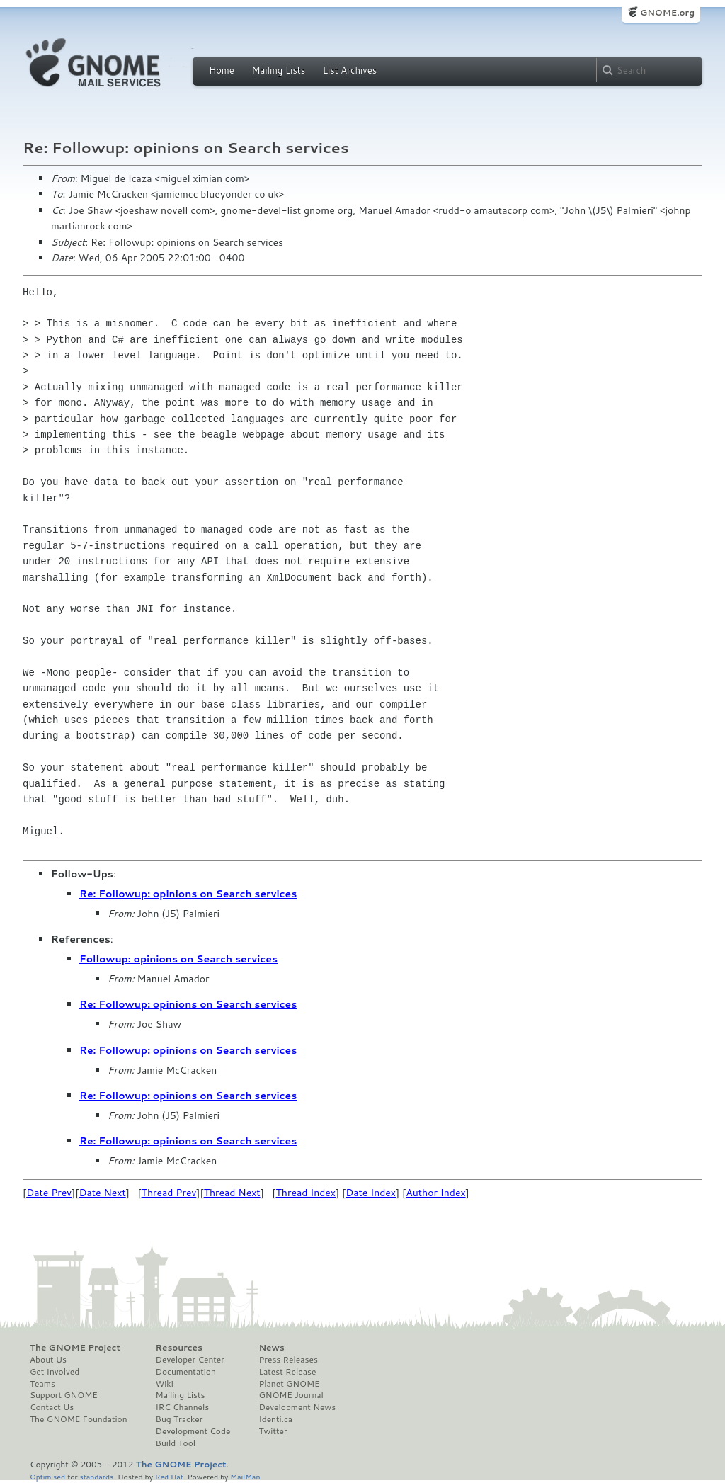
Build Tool (175, 1443)
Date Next (102, 1193)
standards (96, 1476)
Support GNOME (64, 1395)
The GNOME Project (75, 1347)
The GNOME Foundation (78, 1419)
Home (221, 70)
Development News (297, 1407)
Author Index (435, 1193)
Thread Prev (169, 1193)
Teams (42, 1384)
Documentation (186, 1371)
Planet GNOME (288, 1384)
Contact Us (52, 1407)
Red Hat (169, 1476)
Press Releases (287, 1359)
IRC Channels (183, 1407)
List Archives (350, 70)
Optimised (47, 1476)
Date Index (371, 1193)
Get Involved (54, 1371)
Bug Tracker (179, 1419)
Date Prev (49, 1193)
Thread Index (306, 1193)
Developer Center (190, 1359)
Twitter (272, 1431)
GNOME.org (667, 12)
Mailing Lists (278, 70)
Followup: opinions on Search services (178, 959)
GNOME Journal (291, 1395)
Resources (179, 1347)
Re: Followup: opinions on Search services (188, 894)
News (271, 1347)
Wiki (164, 1384)
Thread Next (232, 1193)
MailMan (245, 1476)
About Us (48, 1359)
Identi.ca (275, 1419)
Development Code (193, 1431)
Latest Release (287, 1371)
